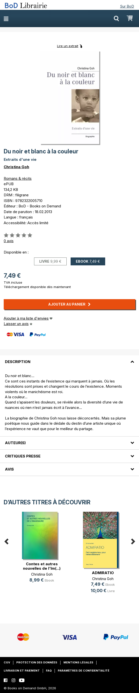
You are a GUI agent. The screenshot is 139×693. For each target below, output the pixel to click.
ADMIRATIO (103, 572)
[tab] (69, 358)
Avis (9, 469)
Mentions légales (78, 662)
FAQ (49, 670)
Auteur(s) (15, 442)
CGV (7, 662)
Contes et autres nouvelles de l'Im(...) (41, 566)
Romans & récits (18, 178)
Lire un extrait (67, 46)
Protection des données (36, 662)
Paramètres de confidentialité (83, 670)
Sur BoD (127, 6)
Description (17, 361)
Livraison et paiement (22, 670)
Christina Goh (16, 166)
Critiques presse (22, 456)
